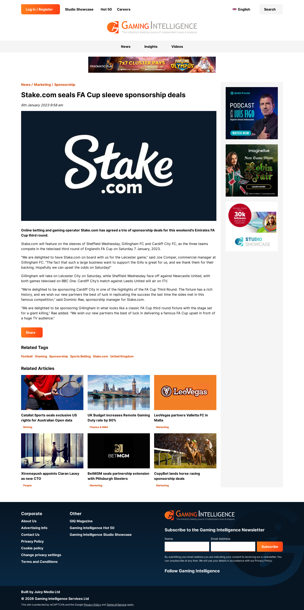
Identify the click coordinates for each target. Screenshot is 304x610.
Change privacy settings (41, 555)
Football (27, 356)
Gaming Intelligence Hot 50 (92, 528)
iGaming (41, 356)
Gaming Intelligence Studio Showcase (101, 534)
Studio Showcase (79, 9)
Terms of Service (116, 604)
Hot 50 (106, 9)
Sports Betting (80, 356)
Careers (123, 9)
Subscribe (270, 546)
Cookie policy (32, 548)
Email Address (220, 538)
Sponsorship (64, 84)
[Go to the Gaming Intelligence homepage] (152, 27)
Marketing (42, 84)
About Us (29, 521)
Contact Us (30, 534)
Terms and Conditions (39, 561)
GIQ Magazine (81, 521)
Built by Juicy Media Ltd (40, 592)
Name (169, 538)
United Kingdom (122, 356)
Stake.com (100, 356)
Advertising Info (34, 528)
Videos (177, 46)
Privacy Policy (32, 541)
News (26, 84)
